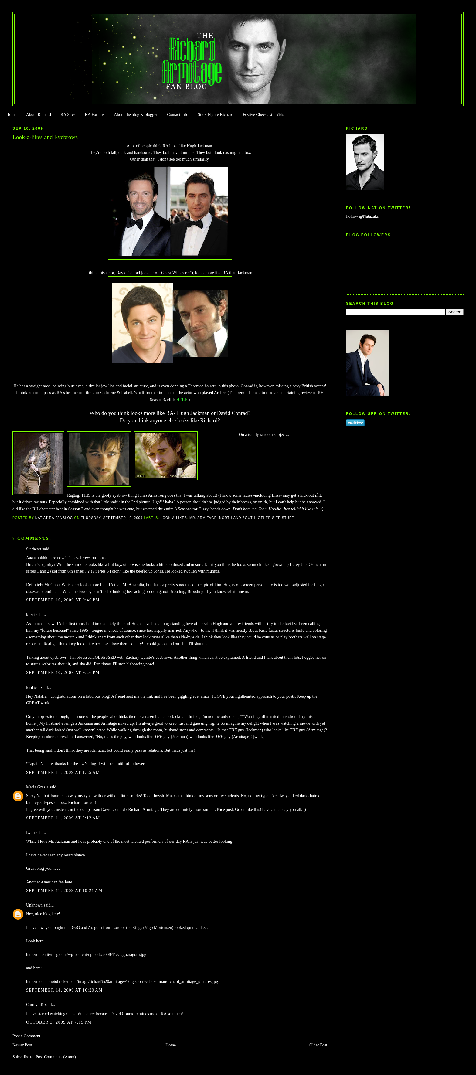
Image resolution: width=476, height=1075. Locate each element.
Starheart (33, 549)
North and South (237, 517)
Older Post (318, 1045)
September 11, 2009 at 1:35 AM (63, 772)
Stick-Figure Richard (215, 114)
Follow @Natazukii (362, 216)
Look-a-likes (174, 517)
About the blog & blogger (136, 114)
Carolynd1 (35, 1004)
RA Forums (95, 114)
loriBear (33, 687)
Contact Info (177, 114)
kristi (30, 614)
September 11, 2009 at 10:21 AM (64, 890)
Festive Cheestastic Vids (263, 114)
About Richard (38, 114)
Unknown (34, 905)
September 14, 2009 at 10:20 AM (64, 990)
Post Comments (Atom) (56, 1057)
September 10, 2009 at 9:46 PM (63, 600)
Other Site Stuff (276, 517)
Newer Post (22, 1045)
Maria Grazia (37, 787)
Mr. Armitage (203, 517)
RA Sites (67, 114)
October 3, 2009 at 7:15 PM (59, 1022)
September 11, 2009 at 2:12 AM (63, 818)
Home (11, 114)
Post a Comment (26, 1036)
